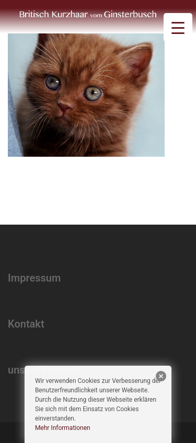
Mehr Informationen (62, 428)
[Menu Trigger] (178, 27)
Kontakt (26, 324)
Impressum (34, 278)
